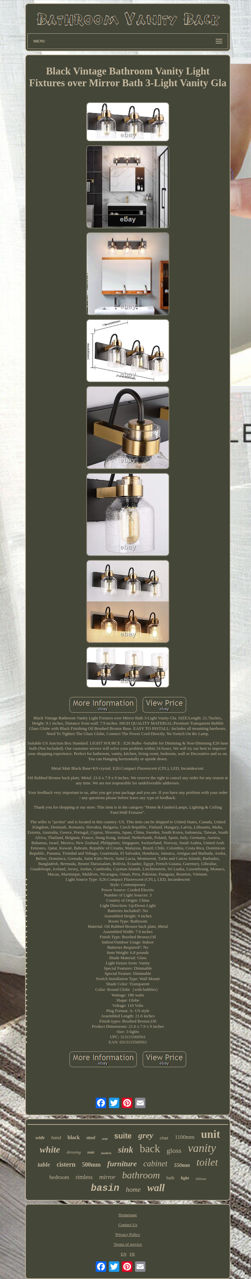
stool (90, 1137)
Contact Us (127, 1224)
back (150, 1149)
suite (123, 1136)
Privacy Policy (127, 1234)
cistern (66, 1164)
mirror (107, 1176)
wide (40, 1137)
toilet (207, 1162)
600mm (200, 1179)
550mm (182, 1165)
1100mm (184, 1137)
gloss (174, 1150)
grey (145, 1135)
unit (210, 1134)
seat (105, 1138)
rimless (84, 1177)
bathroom (141, 1175)
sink (125, 1150)
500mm (91, 1164)
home (133, 1189)
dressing (74, 1152)
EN (123, 1254)
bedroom (59, 1177)
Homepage (128, 1214)
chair (164, 1138)
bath (170, 1177)
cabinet (155, 1163)
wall (156, 1187)
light (185, 1177)
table (44, 1164)
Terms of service (128, 1244)
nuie (90, 1152)
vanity (202, 1148)
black (74, 1137)
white (50, 1149)
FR (132, 1254)
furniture (122, 1163)
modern (106, 1153)
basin (105, 1188)
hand (56, 1137)
